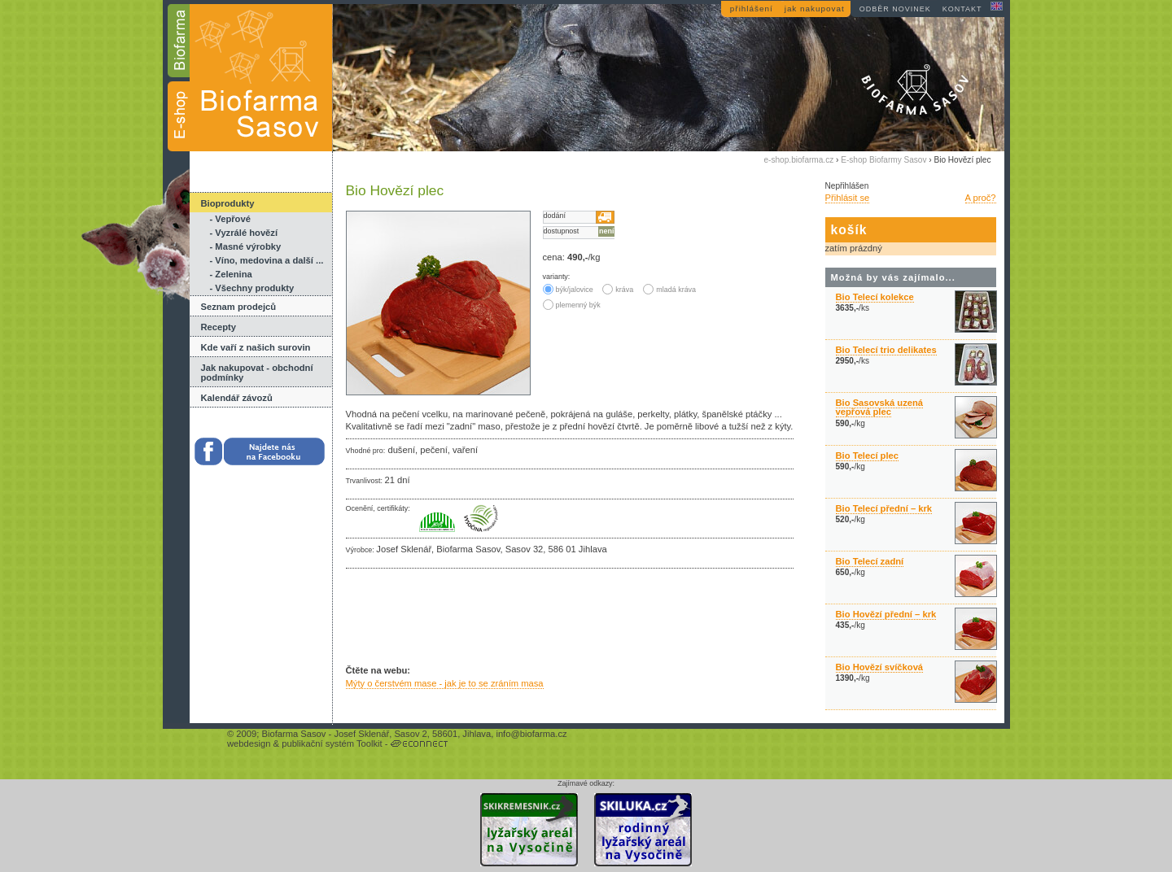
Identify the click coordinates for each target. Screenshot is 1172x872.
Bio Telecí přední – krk (884, 508)
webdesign (249, 743)
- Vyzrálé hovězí (244, 233)
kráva (617, 290)
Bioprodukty (228, 203)
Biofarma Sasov (293, 734)
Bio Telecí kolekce (875, 297)
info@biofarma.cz (531, 734)
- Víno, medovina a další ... (267, 260)
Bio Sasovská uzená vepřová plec (880, 407)
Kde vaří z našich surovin (256, 347)
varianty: (557, 276)
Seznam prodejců (239, 307)
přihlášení (751, 8)
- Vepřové (230, 219)
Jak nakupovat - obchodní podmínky (257, 372)
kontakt (962, 9)
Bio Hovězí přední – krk (886, 614)
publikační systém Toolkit (332, 743)
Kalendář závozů (237, 398)
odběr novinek (895, 9)
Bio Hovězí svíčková (880, 667)
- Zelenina (231, 274)
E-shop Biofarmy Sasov (883, 159)
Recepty (219, 327)
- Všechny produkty (252, 288)
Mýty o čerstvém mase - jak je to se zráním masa (445, 683)
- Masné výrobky (246, 246)
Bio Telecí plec (867, 455)
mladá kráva (669, 290)
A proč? (980, 198)
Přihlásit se (847, 198)
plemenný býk (572, 305)
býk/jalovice (569, 290)
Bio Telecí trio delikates (886, 350)
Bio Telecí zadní (870, 561)
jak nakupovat (815, 8)
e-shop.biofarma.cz (799, 159)
